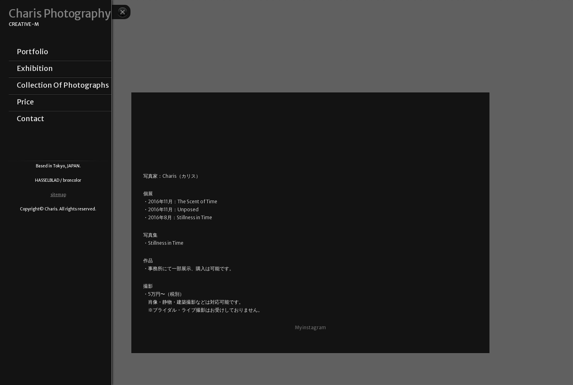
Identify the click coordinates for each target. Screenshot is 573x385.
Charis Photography (60, 14)
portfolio (32, 51)
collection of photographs (63, 85)
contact (30, 118)
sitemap (58, 194)
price (25, 102)
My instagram (310, 327)
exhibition (35, 68)
